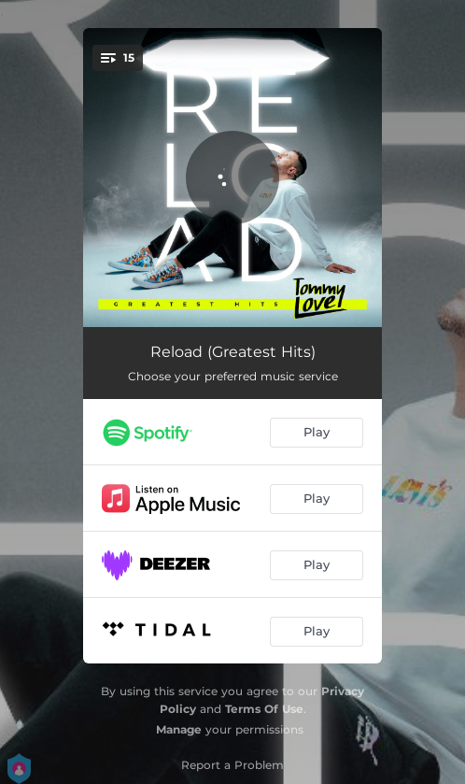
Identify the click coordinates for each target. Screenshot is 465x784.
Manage (179, 729)
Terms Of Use (264, 709)
